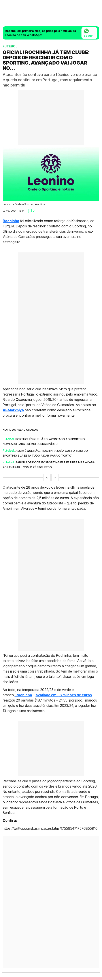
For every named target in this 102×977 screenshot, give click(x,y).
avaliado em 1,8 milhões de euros (64, 695)
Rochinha (11, 221)
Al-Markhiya (13, 410)
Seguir (88, 32)
